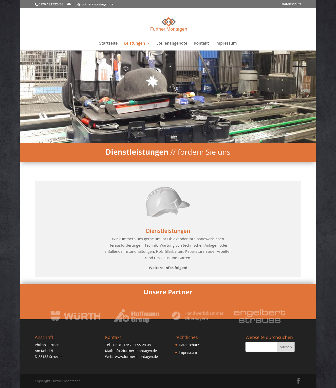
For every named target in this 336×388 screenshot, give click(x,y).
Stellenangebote (171, 43)
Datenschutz (291, 4)
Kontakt (201, 43)
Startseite (108, 43)
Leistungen (134, 43)
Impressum (226, 43)
